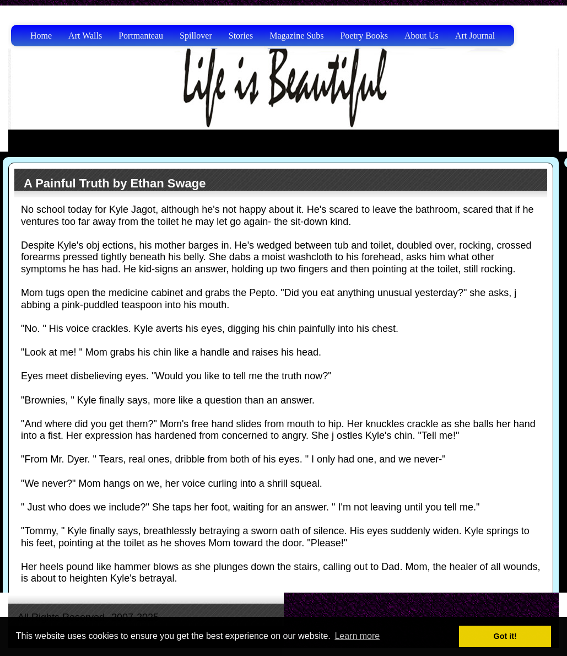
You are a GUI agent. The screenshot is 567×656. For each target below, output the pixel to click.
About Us (421, 35)
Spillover (196, 35)
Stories (241, 35)
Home (41, 35)
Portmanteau (140, 35)
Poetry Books (364, 35)
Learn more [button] (357, 636)
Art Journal (475, 35)
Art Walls (85, 35)
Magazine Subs (296, 35)
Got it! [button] (505, 636)
